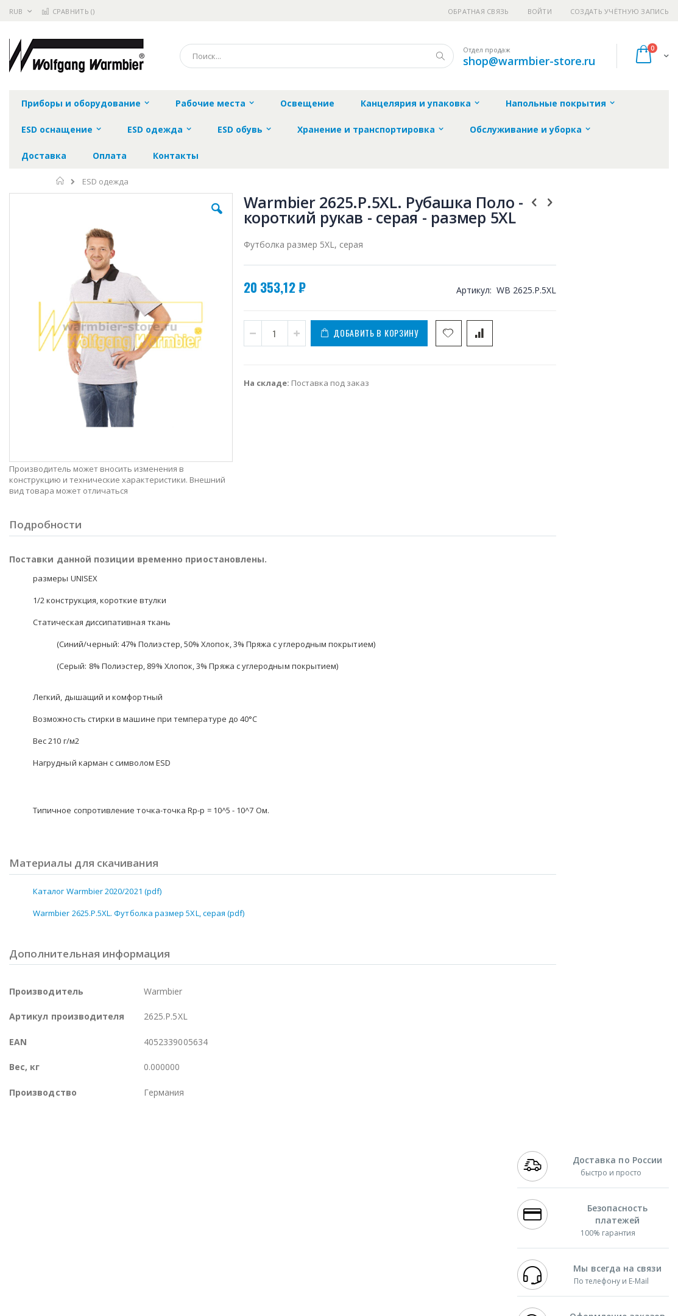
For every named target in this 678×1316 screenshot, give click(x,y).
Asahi (140, 1186)
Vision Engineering (43, 1210)
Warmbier (67, 1233)
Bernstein (27, 1257)
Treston (23, 1233)
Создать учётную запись (619, 11)
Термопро (144, 1162)
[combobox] (317, 56)
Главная (60, 181)
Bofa (18, 1162)
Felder (107, 1186)
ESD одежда (105, 182)
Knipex (69, 1257)
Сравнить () (68, 11)
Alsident (176, 1150)
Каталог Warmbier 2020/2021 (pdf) (97, 824)
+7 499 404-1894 (546, 1150)
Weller (137, 1150)
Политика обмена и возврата (293, 1174)
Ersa (52, 1150)
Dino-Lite (105, 1210)
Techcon (113, 1233)
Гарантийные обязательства (292, 1150)
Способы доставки (440, 1174)
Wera (104, 1257)
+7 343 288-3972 (546, 1174)
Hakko (21, 1150)
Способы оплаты (437, 1197)
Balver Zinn (30, 1186)
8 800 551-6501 (549, 1186)
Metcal (102, 1162)
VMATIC (154, 1233)
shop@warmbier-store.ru (529, 61)
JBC (78, 1150)
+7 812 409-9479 (546, 1162)
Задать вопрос (264, 1233)
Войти (540, 11)
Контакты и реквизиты (449, 1150)
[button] (195, 218)
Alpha (73, 1186)
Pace (105, 1150)
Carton (145, 1210)
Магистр (192, 1162)
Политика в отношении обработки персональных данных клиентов (303, 1204)
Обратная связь (478, 11)
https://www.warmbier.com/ (221, 1307)
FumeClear (58, 1162)
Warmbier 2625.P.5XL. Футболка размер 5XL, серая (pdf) (138, 846)
